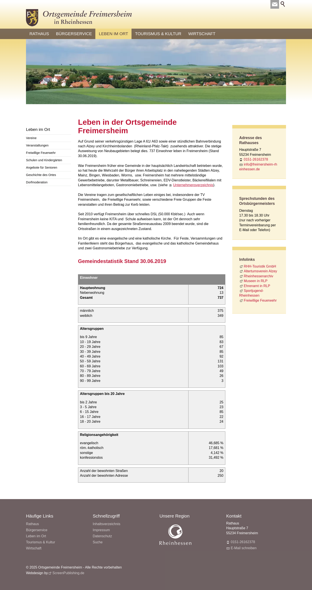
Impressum (101, 530)
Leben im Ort (113, 33)
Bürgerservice (74, 33)
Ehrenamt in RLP (257, 286)
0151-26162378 (256, 159)
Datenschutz (102, 536)
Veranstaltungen (37, 145)
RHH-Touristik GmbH (260, 266)
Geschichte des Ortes (41, 175)
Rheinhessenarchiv (258, 276)
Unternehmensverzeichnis (193, 185)
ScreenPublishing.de (68, 573)
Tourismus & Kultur (158, 33)
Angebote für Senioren (41, 167)
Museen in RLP (255, 281)
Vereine (31, 138)
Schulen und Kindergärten (44, 160)
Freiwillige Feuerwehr (41, 152)
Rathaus (39, 33)
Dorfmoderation (36, 182)
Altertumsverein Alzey (260, 271)
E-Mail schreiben (244, 548)
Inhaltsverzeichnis (106, 524)
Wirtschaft (201, 33)
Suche (97, 542)
